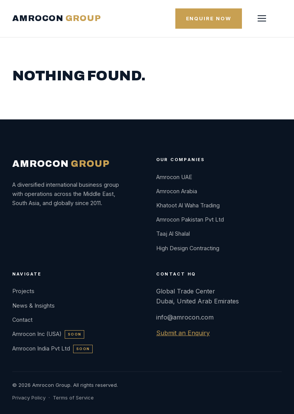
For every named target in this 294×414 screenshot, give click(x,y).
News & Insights (33, 305)
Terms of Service (73, 397)
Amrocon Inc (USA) (48, 334)
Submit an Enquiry (183, 333)
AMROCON (56, 18)
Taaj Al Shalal (173, 233)
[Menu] (262, 18)
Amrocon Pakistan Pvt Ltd (190, 219)
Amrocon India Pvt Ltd (52, 348)
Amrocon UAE (174, 177)
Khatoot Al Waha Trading (188, 205)
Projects (23, 291)
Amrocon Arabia (176, 191)
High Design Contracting (187, 248)
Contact (22, 319)
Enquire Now (208, 18)
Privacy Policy (29, 397)
